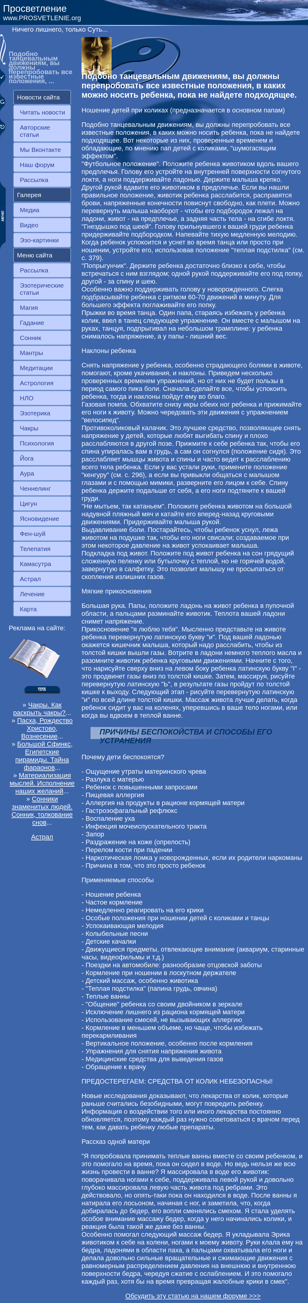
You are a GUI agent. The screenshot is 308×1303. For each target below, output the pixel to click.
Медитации (36, 367)
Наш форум (37, 164)
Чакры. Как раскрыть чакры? (39, 708)
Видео (29, 225)
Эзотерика (35, 413)
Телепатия (35, 548)
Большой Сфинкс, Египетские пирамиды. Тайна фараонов (43, 755)
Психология (37, 443)
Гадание (32, 322)
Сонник (30, 337)
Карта (28, 609)
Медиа (29, 209)
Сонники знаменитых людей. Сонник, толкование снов (41, 810)
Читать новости (42, 112)
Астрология (37, 382)
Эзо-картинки (39, 240)
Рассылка (34, 179)
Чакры (29, 428)
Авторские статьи (35, 131)
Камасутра (35, 563)
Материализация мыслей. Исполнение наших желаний (42, 783)
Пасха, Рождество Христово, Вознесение (45, 728)
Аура (27, 473)
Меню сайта (35, 255)
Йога (27, 458)
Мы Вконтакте (40, 149)
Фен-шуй (32, 533)
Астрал (30, 578)
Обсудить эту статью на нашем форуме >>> (193, 1296)
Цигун (28, 503)
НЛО (26, 398)
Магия (29, 307)
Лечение (32, 593)
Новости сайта (38, 97)
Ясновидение (39, 518)
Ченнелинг (35, 488)
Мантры (31, 352)
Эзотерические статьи (42, 289)
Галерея (29, 194)
